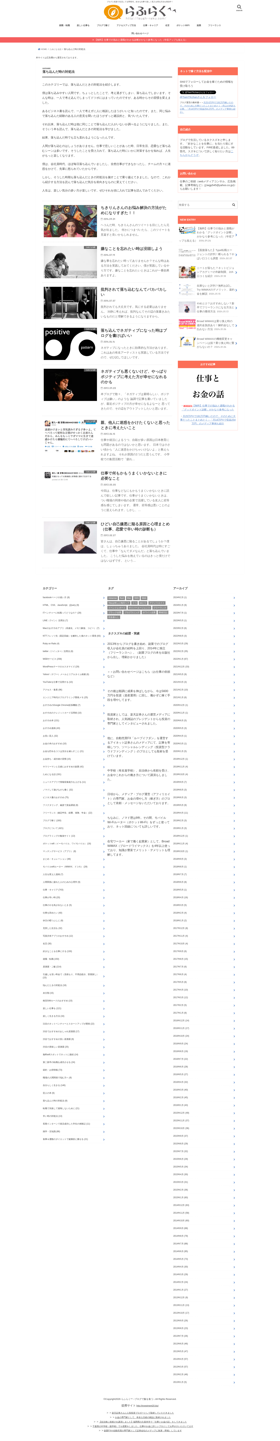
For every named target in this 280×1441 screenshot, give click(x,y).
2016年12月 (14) (181, 1029)
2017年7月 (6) (180, 975)
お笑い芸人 (50, 744)
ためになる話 (52, 783)
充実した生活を (52, 936)
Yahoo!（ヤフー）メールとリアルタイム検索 (66, 682)
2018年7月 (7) (180, 883)
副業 (199, 27)
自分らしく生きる (54, 1093)
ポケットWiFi (183, 27)
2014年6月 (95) (180, 1260)
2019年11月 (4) (180, 775)
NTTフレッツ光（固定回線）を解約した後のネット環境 (72, 644)
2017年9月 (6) (180, 959)
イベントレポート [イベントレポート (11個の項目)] (117, 616)
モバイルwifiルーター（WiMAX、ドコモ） (65, 875)
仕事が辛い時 (51, 906)
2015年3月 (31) (180, 1190)
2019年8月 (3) (180, 798)
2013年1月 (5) (180, 1390)
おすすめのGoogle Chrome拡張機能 (62, 713)
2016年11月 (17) (181, 1036)
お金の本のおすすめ (55, 752)
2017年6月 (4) (180, 983)
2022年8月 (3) (180, 644)
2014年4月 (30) (180, 1275)
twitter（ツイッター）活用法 (58, 659)
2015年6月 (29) (180, 1167)
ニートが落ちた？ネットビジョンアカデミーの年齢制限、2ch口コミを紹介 (206, 272)
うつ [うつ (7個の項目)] (134, 611)
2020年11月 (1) (180, 721)
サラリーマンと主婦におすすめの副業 (63, 775)
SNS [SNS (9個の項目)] (136, 606)
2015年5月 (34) (180, 1175)
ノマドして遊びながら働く (58, 798)
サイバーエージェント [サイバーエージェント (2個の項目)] (139, 616)
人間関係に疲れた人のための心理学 (61, 890)
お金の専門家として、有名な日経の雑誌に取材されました (143, 1426)
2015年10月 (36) (181, 1136)
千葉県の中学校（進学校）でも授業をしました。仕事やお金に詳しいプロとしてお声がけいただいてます (142, 1434)
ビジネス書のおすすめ (56, 806)
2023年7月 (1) (180, 621)
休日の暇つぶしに (53, 929)
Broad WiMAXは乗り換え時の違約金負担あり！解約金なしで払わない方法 (206, 324)
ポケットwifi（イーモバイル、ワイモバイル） (67, 852)
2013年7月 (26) (180, 1344)
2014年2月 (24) (180, 1290)
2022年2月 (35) (180, 659)
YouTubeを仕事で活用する (58, 690)
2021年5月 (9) (180, 682)
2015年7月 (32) (180, 1159)
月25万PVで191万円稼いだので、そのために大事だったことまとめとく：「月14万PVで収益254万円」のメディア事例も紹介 (208, 418)
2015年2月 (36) (180, 1198)
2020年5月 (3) (180, 736)
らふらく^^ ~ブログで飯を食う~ (137, 1407)
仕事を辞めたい (52, 921)
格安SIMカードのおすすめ (57, 1009)
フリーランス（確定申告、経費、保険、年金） (67, 821)
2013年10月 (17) (181, 1321)
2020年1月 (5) (180, 759)
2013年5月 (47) (180, 1360)
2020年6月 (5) (180, 729)
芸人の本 (49, 1101)
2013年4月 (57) (180, 1367)
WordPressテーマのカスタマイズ (61, 675)
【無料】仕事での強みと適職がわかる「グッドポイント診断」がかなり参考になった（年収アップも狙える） (206, 235)
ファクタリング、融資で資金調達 (60, 813)
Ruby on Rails (51, 652)
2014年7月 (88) (180, 1252)
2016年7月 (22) (180, 1067)
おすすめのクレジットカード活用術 (62, 721)
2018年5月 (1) (180, 898)
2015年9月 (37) (180, 1144)
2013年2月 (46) (180, 1383)
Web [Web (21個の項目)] (144, 606)
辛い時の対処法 (52, 1124)
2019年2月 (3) (180, 829)
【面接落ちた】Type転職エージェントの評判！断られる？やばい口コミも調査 (207, 254)
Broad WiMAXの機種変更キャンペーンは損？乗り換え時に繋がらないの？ (206, 341)
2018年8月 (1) (180, 875)
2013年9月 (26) (180, 1329)
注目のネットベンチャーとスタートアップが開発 (68, 1032)
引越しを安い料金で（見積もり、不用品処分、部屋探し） (71, 984)
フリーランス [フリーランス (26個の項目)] (159, 616)
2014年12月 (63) (181, 1213)
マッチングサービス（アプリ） (59, 859)
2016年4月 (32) (180, 1090)
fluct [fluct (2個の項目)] (122, 606)
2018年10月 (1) (180, 859)
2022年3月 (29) (180, 652)
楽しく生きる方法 (53, 1024)
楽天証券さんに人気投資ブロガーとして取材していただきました (143, 1421)
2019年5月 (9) (180, 813)
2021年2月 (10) (180, 698)
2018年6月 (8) (180, 890)
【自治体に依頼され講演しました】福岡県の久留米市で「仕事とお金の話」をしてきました (143, 1430)
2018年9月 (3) (180, 867)
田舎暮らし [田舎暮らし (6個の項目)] (113, 625)
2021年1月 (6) (180, 706)
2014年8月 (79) (180, 1244)
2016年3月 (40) (180, 1098)
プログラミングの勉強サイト (59, 844)
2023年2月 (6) (180, 636)
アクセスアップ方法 (126, 27)
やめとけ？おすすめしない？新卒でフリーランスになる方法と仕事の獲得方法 (206, 307)
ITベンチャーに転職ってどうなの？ (62, 621)
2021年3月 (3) (180, 690)
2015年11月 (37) (181, 1129)
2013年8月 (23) (180, 1336)
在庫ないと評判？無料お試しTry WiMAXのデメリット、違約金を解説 (206, 289)
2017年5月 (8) (180, 990)
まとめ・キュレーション (57, 867)
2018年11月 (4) (180, 852)
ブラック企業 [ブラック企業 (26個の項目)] (114, 621)
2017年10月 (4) (180, 952)
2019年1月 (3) (180, 836)
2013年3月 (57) (180, 1375)
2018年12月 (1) (180, 844)
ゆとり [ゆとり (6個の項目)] (143, 611)
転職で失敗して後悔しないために (61, 1117)
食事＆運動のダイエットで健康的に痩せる (65, 1147)
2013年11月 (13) (181, 1313)
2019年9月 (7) (180, 790)
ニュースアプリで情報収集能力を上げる (64, 790)
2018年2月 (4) (180, 921)
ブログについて (53, 836)
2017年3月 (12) (180, 1006)
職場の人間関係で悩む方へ (57, 1086)
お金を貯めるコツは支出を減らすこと (63, 759)
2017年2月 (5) (180, 1013)
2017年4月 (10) (180, 998)
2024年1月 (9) (180, 613)
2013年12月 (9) (180, 1306)
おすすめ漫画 (51, 736)
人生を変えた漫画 (53, 883)
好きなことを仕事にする (57, 959)
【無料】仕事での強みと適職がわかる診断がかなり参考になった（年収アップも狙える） (141, 41)
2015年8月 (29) (180, 1152)
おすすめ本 (51, 729)
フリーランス (214, 27)
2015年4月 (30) (180, 1183)
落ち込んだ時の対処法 (55, 1109)
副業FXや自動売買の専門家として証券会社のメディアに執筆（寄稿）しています (143, 1439)
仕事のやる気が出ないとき (57, 913)
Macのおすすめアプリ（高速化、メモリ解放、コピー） (71, 636)
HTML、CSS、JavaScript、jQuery (61, 613)
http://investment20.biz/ (148, 1414)
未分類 (48, 1001)
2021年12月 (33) (181, 675)
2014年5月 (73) (180, 1267)
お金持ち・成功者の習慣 (57, 767)
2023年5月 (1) (180, 629)
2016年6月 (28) (180, 1075)
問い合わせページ (140, 34)
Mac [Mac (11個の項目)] (129, 606)
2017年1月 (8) (180, 1021)
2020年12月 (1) (180, 713)
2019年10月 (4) (180, 783)
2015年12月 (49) (181, 1121)
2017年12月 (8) (180, 936)
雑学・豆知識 (51, 1140)
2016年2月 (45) (180, 1106)
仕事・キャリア (150, 27)
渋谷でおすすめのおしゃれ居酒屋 (61, 1040)
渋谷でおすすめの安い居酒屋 (58, 1047)
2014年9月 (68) (180, 1236)
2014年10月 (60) (181, 1229)
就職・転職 (64, 27)
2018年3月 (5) (180, 913)
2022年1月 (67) (180, 667)
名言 (167, 27)
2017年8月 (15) (180, 967)
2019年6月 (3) (180, 806)
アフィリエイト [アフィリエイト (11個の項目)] (156, 611)
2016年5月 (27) (180, 1083)
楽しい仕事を (83, 27)
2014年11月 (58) (181, 1221)
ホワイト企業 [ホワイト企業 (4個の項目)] (149, 621)
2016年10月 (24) (181, 1044)
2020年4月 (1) (180, 744)
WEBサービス (52, 667)
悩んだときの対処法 (55, 993)
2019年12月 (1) (180, 767)
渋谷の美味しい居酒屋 (56, 1055)
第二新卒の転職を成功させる (59, 1070)
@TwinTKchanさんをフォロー (198, 98)
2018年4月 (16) (180, 906)
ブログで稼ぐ (103, 27)
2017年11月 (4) (180, 944)
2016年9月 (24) (180, 1052)
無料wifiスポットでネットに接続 (60, 1063)
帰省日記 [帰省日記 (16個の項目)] (163, 621)
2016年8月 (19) (180, 1059)
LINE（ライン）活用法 (55, 629)
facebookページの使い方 (56, 606)
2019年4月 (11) (180, 821)
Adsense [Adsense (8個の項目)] (112, 606)
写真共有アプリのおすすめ (58, 944)
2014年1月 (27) (180, 1298)
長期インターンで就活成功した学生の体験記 (66, 1132)
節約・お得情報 (52, 1078)
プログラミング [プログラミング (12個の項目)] (131, 621)
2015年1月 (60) (180, 1206)
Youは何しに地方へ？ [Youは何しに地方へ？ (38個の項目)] (118, 611)
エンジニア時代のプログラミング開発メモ (65, 706)
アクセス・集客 (52, 698)
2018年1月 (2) (180, 929)
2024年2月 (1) (180, 606)
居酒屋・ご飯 (52, 975)
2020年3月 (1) (180, 752)
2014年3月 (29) (180, 1283)
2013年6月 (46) (180, 1352)
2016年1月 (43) (180, 1113)
